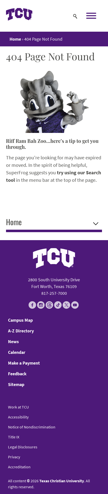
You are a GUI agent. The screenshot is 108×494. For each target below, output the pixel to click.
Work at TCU (18, 406)
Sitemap (16, 384)
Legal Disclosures (22, 446)
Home (14, 221)
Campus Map (20, 320)
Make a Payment (24, 363)
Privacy (14, 456)
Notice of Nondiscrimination (31, 426)
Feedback (17, 374)
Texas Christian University (61, 480)
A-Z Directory (21, 331)
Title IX (13, 436)
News (13, 341)
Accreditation (19, 466)
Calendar (16, 352)
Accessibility (18, 416)
